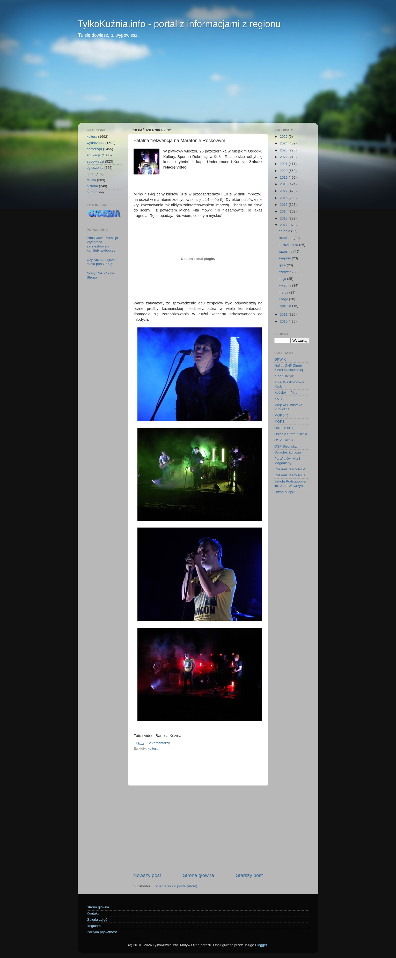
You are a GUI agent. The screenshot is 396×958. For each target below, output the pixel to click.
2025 (284, 136)
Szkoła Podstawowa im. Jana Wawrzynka (290, 483)
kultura (153, 748)
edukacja (94, 155)
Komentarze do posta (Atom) (174, 886)
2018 (284, 184)
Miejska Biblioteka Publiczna (288, 407)
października (288, 245)
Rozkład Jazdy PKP (289, 469)
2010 (284, 321)
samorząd (94, 149)
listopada (286, 238)
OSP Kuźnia (283, 440)
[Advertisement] (198, 84)
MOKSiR (281, 415)
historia (92, 186)
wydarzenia (95, 143)
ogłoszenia (95, 168)
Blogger (261, 945)
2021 (284, 164)
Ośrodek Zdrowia (287, 452)
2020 (284, 171)
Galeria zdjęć (97, 920)
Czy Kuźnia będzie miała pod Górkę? (101, 262)
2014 (284, 211)
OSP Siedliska (285, 446)
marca (283, 292)
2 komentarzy (159, 743)
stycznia (285, 306)
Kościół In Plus (285, 392)
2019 (284, 177)
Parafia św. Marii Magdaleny (287, 461)
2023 (284, 150)
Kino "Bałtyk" (284, 376)
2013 (284, 218)
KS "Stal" (281, 399)
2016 (284, 198)
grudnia (284, 231)
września (285, 251)
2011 (284, 314)
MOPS (279, 421)
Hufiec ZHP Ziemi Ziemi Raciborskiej (288, 368)
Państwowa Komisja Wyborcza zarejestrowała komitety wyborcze (102, 244)
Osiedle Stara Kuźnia (290, 434)
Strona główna (198, 875)
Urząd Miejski (284, 492)
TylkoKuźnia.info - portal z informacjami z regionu (179, 24)
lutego (283, 299)
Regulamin (95, 926)
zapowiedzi (95, 161)
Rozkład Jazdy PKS (289, 475)
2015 (284, 205)
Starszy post (249, 875)
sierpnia (285, 258)
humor (92, 192)
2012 (284, 225)
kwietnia (285, 285)
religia (91, 180)
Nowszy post (147, 875)
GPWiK (280, 359)
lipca (282, 265)
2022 (284, 157)
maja (282, 279)
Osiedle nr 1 (283, 428)
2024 (284, 143)
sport (90, 174)
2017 (284, 191)
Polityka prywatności (102, 932)
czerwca (285, 272)
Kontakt (93, 913)
